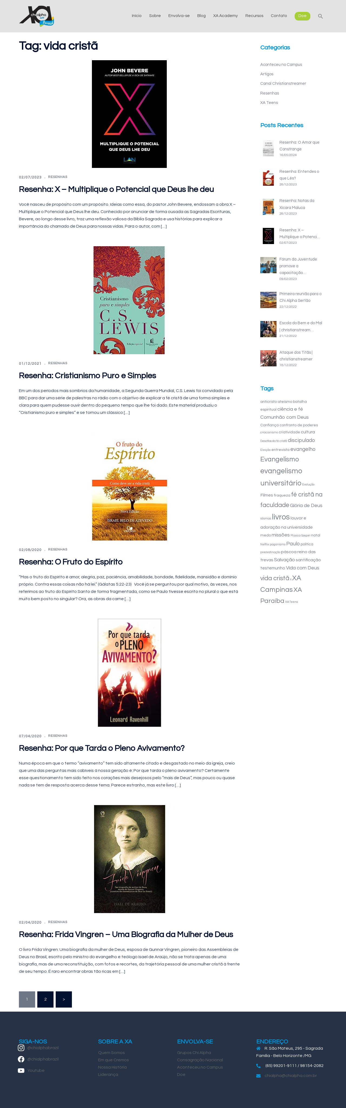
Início (137, 15)
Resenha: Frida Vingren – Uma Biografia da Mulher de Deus (126, 934)
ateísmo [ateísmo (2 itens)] (285, 402)
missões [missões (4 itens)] (281, 535)
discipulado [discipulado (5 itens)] (301, 440)
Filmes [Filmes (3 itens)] (266, 495)
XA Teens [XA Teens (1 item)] (291, 601)
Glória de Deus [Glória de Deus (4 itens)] (306, 505)
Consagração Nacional (200, 1060)
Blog (201, 15)
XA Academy (225, 15)
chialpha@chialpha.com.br (291, 1075)
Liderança (108, 1074)
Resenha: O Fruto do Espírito (70, 562)
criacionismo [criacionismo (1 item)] (269, 432)
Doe (302, 15)
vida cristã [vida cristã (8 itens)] (274, 578)
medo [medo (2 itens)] (265, 535)
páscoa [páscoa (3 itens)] (289, 552)
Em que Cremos (113, 1060)
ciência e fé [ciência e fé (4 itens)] (290, 409)
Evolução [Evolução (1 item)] (308, 484)
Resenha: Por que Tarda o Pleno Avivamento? (102, 748)
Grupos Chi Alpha (194, 1052)
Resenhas (57, 177)
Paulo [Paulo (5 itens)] (293, 543)
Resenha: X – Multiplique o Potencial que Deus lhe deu (116, 189)
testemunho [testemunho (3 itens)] (272, 568)
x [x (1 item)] (290, 579)
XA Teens (269, 103)
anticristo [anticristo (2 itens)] (268, 402)
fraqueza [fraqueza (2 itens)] (282, 495)
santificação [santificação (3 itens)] (308, 560)
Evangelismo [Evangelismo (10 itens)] (279, 459)
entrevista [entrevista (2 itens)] (280, 450)
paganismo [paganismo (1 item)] (277, 544)
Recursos (254, 15)
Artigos (266, 74)
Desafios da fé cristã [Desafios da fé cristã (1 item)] (273, 441)
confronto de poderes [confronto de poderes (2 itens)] (299, 425)
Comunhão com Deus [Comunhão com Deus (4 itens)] (284, 417)
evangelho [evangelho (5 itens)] (302, 449)
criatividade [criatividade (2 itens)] (289, 432)
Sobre (155, 15)
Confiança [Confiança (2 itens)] (269, 425)
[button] (320, 16)
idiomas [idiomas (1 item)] (265, 518)
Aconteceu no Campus (281, 65)
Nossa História (112, 1067)
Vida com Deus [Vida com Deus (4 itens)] (302, 567)
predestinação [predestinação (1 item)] (270, 552)
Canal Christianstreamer (283, 84)
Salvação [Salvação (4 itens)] (284, 559)
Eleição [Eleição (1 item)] (265, 449)
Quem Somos (111, 1052)
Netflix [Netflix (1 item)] (264, 544)
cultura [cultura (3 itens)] (308, 432)
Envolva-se (179, 15)
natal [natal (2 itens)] (315, 535)
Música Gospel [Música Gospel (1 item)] (300, 535)
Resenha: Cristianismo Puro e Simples (87, 375)
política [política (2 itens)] (307, 544)
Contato (279, 15)
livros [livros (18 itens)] (281, 517)
